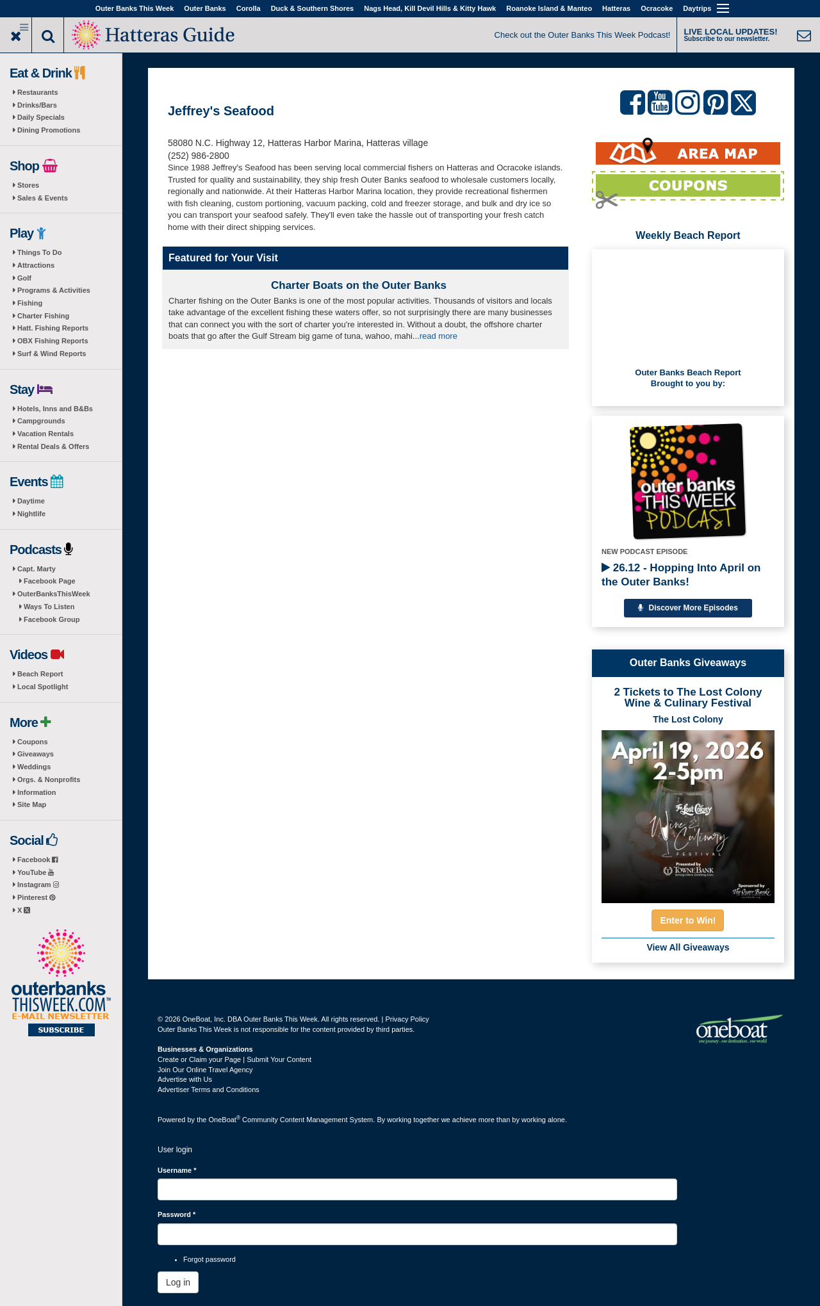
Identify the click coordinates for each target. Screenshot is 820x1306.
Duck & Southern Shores (312, 8)
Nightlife (31, 514)
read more (438, 336)
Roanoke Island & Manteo (549, 8)
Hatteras (616, 8)
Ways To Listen (49, 606)
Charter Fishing (43, 316)
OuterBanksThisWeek (53, 594)
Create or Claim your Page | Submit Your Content (234, 1059)
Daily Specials (41, 117)
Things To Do (39, 252)
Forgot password (209, 1259)
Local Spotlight (42, 686)
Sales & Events (42, 198)
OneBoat (225, 1119)
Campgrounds (41, 421)
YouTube (35, 872)
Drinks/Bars (37, 105)
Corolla (248, 8)
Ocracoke (657, 8)
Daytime (31, 501)
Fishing (29, 303)
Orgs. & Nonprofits (48, 779)
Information (36, 792)
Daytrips (697, 8)
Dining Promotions (48, 130)
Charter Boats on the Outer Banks (359, 285)
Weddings (34, 767)
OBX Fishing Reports (52, 341)
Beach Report (40, 674)
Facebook (37, 859)
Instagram (38, 884)
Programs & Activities (53, 290)
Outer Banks (205, 8)
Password (176, 1214)
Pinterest (36, 897)
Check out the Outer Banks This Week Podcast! (583, 35)
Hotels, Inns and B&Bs (55, 408)
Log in (178, 1282)
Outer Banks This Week (134, 8)
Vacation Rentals (45, 433)
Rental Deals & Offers (53, 446)
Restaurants (37, 92)
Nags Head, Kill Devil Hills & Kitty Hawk (430, 8)
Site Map (31, 804)
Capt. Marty (36, 569)
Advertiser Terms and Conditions (208, 1089)
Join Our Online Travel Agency (205, 1069)
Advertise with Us (185, 1079)
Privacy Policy (407, 1019)
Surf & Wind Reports (51, 353)
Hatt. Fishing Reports (52, 328)
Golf (24, 278)
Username (177, 1170)
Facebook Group (51, 619)
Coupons (32, 742)
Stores (28, 185)
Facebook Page (50, 581)
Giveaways (35, 754)
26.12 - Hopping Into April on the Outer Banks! (681, 575)
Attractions (35, 265)
